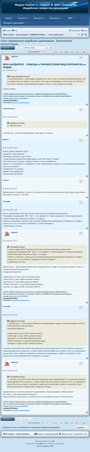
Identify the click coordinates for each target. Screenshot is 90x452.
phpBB (40, 443)
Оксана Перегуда (9, 108)
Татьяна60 (6, 201)
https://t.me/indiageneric (21, 102)
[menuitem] (14, 30)
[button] (42, 51)
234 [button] (71, 52)
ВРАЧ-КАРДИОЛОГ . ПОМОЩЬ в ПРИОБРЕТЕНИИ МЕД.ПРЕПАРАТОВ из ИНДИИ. (44, 66)
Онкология (54, 18)
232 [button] (61, 52)
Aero (36, 441)
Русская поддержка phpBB (44, 446)
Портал (8, 18)
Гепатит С (22, 18)
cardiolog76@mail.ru (10, 100)
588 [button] (83, 52)
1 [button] (50, 52)
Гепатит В (38, 18)
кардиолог (14, 56)
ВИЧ (70, 18)
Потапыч (6, 180)
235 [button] (76, 52)
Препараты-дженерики (13, 23)
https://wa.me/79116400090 (18, 98)
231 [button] (56, 52)
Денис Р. (6, 139)
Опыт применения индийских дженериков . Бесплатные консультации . (36, 42)
